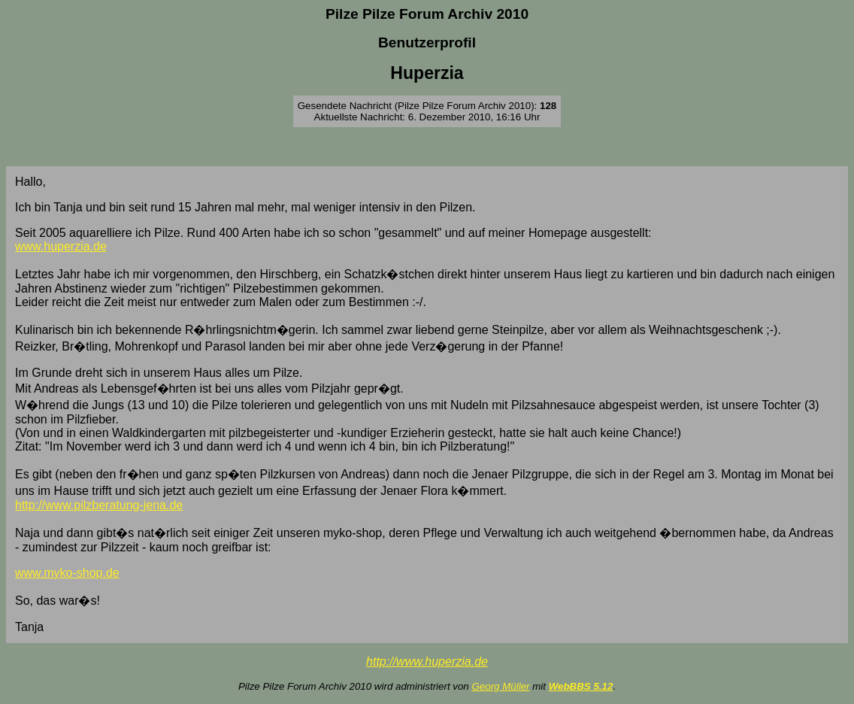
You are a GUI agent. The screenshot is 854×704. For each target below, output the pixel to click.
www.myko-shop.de (67, 572)
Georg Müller (500, 686)
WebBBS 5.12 (581, 686)
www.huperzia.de (61, 246)
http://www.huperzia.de (427, 661)
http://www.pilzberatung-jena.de (99, 505)
